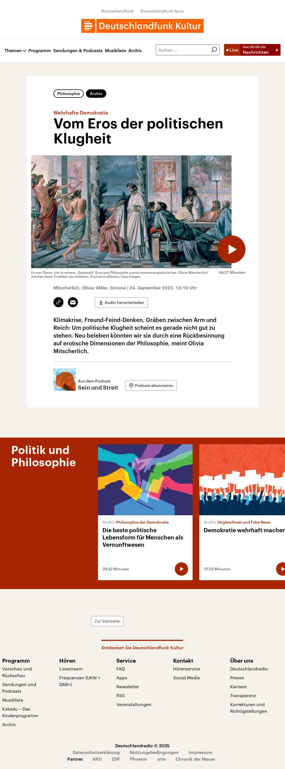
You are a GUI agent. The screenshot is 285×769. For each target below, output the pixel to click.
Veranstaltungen (133, 704)
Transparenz (243, 695)
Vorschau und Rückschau (17, 672)
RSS (120, 695)
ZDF (116, 758)
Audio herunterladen (124, 302)
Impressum (201, 752)
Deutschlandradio (249, 668)
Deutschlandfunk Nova (162, 11)
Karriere (238, 686)
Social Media (186, 677)
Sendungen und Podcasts (19, 688)
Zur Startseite (107, 621)
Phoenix (138, 758)
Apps (121, 677)
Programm (39, 50)
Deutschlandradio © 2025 (142, 745)
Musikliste (115, 50)
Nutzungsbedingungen (154, 752)
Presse (237, 677)
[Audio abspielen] (231, 249)
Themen (13, 50)
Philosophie (68, 93)
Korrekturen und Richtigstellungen (248, 708)
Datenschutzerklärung (96, 752)
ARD (97, 758)
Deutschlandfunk (117, 11)
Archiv (135, 50)
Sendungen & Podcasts (78, 50)
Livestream (71, 668)
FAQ (120, 668)
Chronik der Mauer (195, 758)
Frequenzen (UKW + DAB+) (79, 681)
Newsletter (127, 686)
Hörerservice (186, 668)
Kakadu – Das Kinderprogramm (20, 712)
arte (161, 758)
